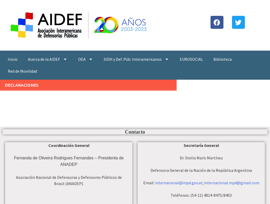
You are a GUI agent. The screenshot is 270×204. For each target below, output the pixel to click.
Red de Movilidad (22, 71)
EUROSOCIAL (191, 59)
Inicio (13, 59)
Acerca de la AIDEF (48, 59)
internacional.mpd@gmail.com (231, 182)
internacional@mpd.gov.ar (178, 182)
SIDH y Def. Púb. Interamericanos (136, 59)
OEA (85, 59)
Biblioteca (222, 59)
